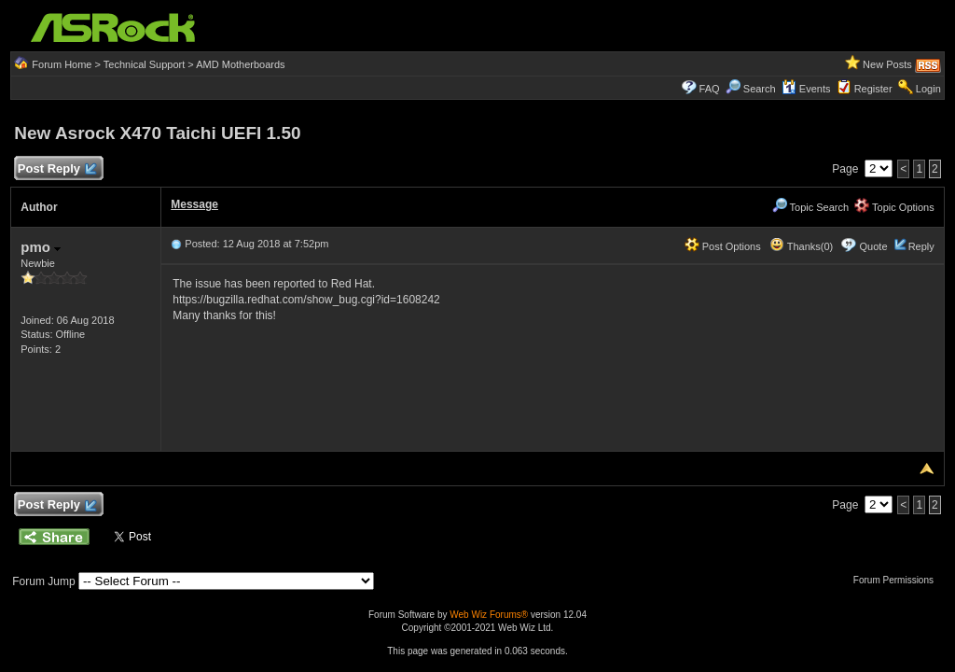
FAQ (709, 88)
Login (928, 88)
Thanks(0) (801, 246)
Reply (921, 246)
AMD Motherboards (240, 64)
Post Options (723, 246)
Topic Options (894, 207)
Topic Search (810, 207)
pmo (41, 247)
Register (873, 88)
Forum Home (61, 64)
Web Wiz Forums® (489, 614)
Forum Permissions (898, 580)
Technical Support (144, 64)
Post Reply (56, 169)
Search (759, 88)
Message (194, 204)
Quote (874, 246)
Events (806, 88)
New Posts (887, 64)
